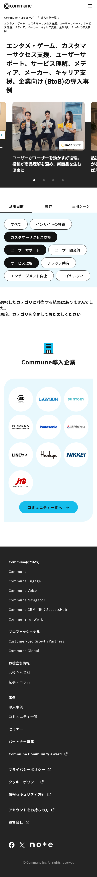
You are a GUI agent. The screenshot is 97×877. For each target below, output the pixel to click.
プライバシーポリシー (27, 769)
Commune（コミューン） (20, 17)
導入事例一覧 (49, 17)
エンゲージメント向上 (29, 275)
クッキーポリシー (23, 781)
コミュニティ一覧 (23, 716)
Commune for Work (26, 619)
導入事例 (16, 706)
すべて (16, 224)
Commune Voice (23, 590)
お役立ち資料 (20, 672)
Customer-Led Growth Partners (36, 640)
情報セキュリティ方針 (27, 794)
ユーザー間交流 (67, 250)
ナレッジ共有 (58, 263)
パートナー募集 (21, 741)
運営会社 (16, 822)
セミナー (16, 728)
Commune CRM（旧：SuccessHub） (40, 609)
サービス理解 (22, 263)
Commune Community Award (35, 753)
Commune (18, 571)
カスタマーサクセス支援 (31, 237)
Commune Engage (25, 580)
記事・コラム (19, 681)
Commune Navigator (27, 599)
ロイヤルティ (73, 275)
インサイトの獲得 (50, 224)
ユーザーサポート (25, 250)
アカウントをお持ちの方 (29, 809)
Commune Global (24, 650)
